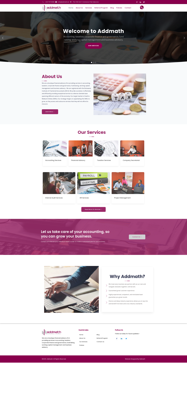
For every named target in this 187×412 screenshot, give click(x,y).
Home (71, 8)
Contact (128, 8)
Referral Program (101, 8)
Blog (112, 8)
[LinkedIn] (140, 2)
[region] (93, 38)
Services (88, 8)
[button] (2, 38)
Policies (119, 8)
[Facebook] (137, 2)
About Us (79, 8)
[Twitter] (144, 2)
